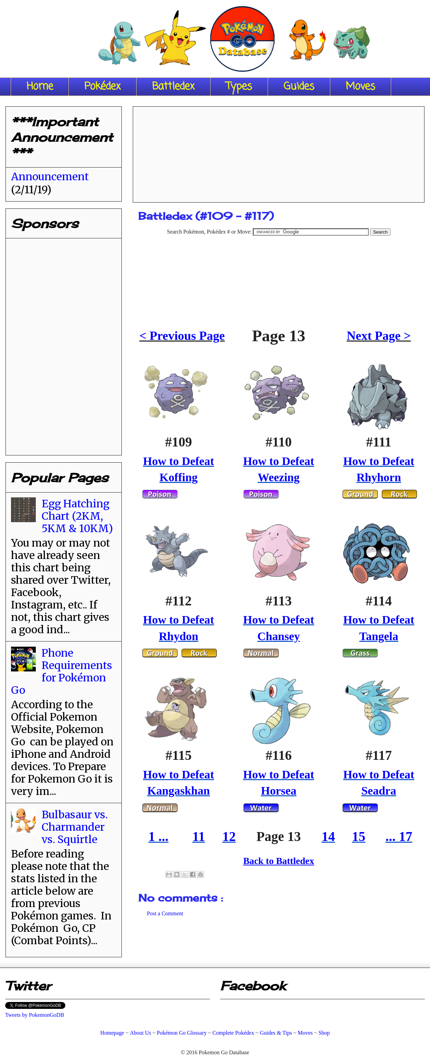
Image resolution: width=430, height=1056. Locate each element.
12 (229, 836)
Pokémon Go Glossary (182, 1033)
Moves (360, 87)
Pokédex (102, 87)
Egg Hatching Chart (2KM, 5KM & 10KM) (77, 516)
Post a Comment (165, 913)
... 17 (399, 836)
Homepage (112, 1033)
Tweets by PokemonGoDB (34, 1015)
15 (358, 836)
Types (239, 87)
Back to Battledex (278, 861)
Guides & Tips (276, 1033)
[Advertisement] (278, 152)
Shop (324, 1033)
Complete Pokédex (233, 1033)
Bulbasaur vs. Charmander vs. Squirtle (75, 827)
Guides (298, 87)
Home (39, 87)
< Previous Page (182, 336)
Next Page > (379, 336)
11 (198, 836)
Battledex (173, 87)
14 (328, 836)
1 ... (158, 836)
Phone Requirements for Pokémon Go (61, 671)
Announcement (50, 176)
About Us (140, 1033)
